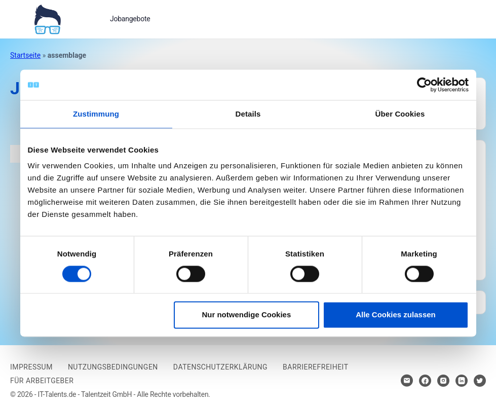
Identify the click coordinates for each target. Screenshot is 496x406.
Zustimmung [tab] (96, 113)
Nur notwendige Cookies (246, 315)
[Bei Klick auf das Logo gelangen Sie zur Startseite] (47, 18)
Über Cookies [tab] (400, 113)
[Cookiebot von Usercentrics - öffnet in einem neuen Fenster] (424, 84)
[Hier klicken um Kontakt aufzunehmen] (407, 381)
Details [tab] (248, 113)
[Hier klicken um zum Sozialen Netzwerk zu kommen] (425, 381)
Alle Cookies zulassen (396, 315)
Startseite (25, 55)
